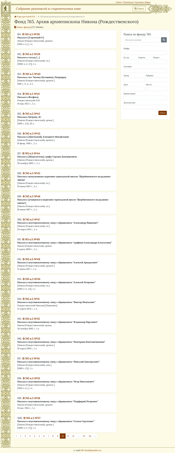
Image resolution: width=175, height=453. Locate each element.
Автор (126, 75)
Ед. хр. (126, 57)
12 (73, 436)
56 (90, 436)
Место (149, 84)
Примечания (129, 93)
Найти (163, 113)
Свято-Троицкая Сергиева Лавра (133, 2)
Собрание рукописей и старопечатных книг (48, 9)
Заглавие (128, 66)
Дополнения (129, 102)
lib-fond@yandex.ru (91, 450)
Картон (141, 57)
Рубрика (149, 75)
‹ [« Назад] (16, 436)
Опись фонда (22, 27)
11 (68, 436)
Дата (126, 84)
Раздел (156, 57)
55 (84, 436)
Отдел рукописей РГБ (24, 16)
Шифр (126, 48)
